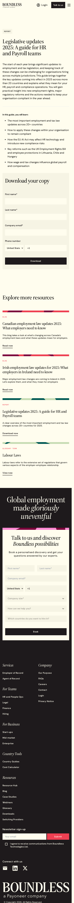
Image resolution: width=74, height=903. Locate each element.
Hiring (6, 713)
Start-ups (8, 732)
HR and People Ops (13, 696)
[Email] (5, 868)
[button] (68, 5)
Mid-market (9, 737)
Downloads (8, 813)
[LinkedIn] (15, 868)
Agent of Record (11, 678)
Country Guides (11, 761)
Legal (5, 702)
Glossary (7, 808)
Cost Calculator (11, 767)
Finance (7, 708)
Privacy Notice (46, 701)
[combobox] (36, 619)
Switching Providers (13, 819)
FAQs (41, 678)
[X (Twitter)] (25, 868)
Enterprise (8, 743)
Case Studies (10, 796)
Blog (5, 791)
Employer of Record (13, 672)
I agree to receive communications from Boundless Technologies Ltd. (37, 845)
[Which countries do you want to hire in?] (36, 618)
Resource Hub (10, 785)
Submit (58, 836)
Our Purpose (45, 672)
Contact (42, 689)
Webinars (8, 802)
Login (41, 695)
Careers (42, 684)
